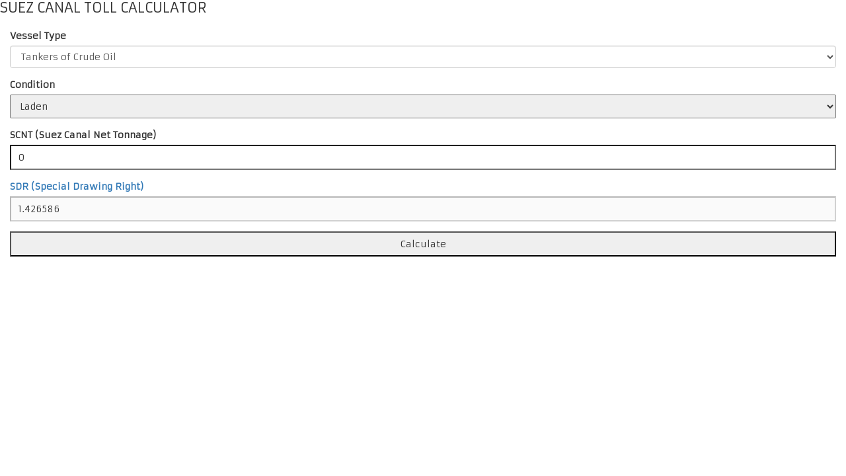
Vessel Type (38, 36)
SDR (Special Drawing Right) (77, 186)
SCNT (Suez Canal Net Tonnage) (83, 135)
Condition (32, 85)
